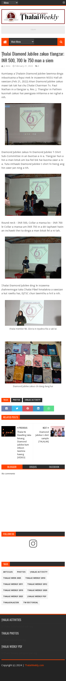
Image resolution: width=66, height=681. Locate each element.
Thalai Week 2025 (12, 578)
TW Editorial (30, 602)
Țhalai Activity (33, 400)
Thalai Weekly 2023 (13, 596)
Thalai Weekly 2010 (35, 578)
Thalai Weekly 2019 (13, 590)
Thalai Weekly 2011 (13, 584)
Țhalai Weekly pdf (36, 596)
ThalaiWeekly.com (34, 665)
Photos (16, 400)
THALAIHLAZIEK (11, 602)
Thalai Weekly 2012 (37, 584)
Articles (8, 572)
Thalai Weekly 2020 (37, 590)
